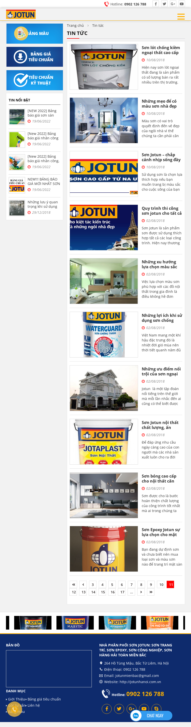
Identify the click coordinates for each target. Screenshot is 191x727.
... (131, 592)
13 (84, 592)
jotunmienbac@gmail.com (137, 675)
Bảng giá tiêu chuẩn (43, 699)
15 (103, 592)
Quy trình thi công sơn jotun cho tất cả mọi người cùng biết (162, 213)
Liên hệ (33, 705)
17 (122, 592)
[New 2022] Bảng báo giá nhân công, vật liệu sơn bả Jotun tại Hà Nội (43, 163)
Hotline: (128, 4)
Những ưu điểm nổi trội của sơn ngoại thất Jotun (161, 374)
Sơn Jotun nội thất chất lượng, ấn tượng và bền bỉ (160, 427)
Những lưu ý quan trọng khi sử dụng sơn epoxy (43, 206)
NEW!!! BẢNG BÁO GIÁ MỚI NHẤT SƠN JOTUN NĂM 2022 (44, 183)
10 (161, 584)
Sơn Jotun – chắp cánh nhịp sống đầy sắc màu (161, 159)
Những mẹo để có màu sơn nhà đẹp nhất (159, 106)
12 (74, 592)
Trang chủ (75, 25)
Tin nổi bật (19, 100)
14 (93, 592)
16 (113, 592)
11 (171, 584)
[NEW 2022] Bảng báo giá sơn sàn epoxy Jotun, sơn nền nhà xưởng (42, 117)
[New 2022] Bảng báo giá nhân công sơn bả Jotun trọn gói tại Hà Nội (43, 140)
